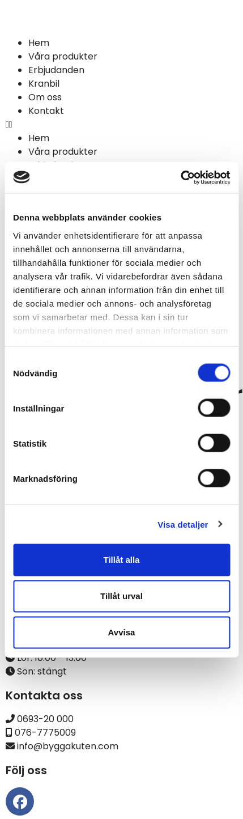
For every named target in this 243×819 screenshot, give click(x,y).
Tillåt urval (121, 596)
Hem (38, 42)
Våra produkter (62, 56)
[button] (121, 124)
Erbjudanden (56, 70)
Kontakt (46, 110)
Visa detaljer (182, 524)
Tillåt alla (122, 560)
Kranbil (43, 83)
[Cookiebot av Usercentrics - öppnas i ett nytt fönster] (180, 177)
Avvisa (121, 632)
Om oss (45, 97)
